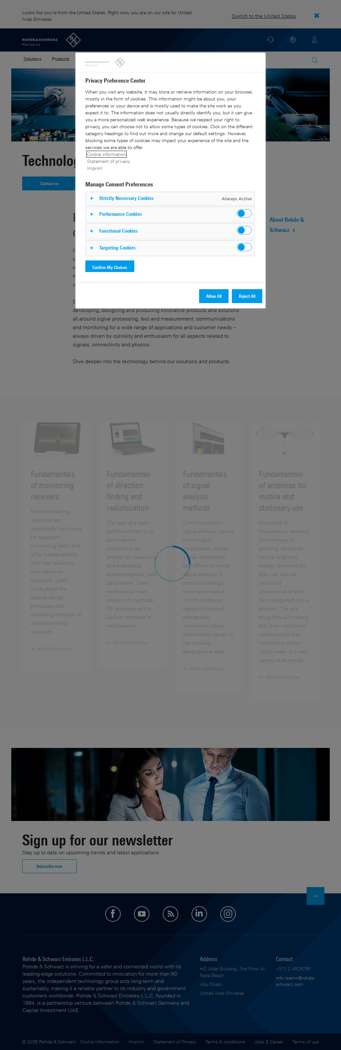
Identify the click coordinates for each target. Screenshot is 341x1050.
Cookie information (106, 154)
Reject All (247, 296)
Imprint (94, 168)
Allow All (214, 296)
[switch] (244, 213)
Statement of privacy (108, 161)
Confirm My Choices (109, 267)
